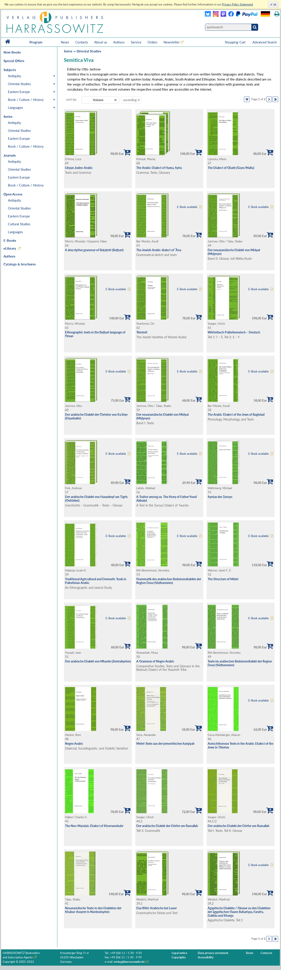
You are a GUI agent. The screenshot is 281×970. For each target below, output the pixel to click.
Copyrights (179, 957)
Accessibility (206, 957)
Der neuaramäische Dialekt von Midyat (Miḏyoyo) (234, 252)
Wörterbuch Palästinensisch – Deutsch (234, 332)
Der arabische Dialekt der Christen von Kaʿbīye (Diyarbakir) (96, 416)
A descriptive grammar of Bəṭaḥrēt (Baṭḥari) (94, 250)
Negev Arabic (74, 743)
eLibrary (10, 248)
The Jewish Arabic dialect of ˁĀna (158, 250)
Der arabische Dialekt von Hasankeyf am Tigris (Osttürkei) (96, 498)
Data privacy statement (213, 953)
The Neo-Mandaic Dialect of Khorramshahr (94, 826)
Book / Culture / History (26, 100)
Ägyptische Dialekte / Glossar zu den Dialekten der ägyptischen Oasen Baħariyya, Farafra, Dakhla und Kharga (239, 911)
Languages (15, 107)
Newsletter (172, 42)
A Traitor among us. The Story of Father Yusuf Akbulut (166, 498)
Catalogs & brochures (20, 264)
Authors (119, 42)
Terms (250, 953)
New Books (12, 52)
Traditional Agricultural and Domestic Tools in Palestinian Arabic (95, 581)
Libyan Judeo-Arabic (79, 168)
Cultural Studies (19, 224)
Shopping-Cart (235, 42)
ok (274, 4)
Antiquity (14, 76)
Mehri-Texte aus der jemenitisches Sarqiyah (165, 743)
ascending (131, 100)
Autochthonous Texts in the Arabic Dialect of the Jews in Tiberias (240, 745)
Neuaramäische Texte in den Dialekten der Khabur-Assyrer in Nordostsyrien (93, 910)
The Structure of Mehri (223, 579)
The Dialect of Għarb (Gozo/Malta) (231, 168)
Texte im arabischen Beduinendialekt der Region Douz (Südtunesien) (240, 663)
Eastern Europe (19, 92)
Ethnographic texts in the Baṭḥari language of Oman (95, 334)
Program (35, 42)
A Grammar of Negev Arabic (155, 661)
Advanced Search (264, 42)
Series (68, 51)
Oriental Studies (19, 84)
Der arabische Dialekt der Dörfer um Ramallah (167, 826)
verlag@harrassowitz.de (129, 961)
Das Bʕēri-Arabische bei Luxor (156, 908)
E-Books (10, 240)
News (65, 42)
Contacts (81, 42)
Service (136, 42)
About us (100, 42)
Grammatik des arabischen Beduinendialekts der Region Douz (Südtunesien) (168, 581)
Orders (152, 42)
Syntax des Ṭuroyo (220, 497)
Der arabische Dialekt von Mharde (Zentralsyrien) (98, 661)
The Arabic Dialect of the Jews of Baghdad (236, 414)
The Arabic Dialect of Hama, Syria (159, 168)
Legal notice (179, 953)
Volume (98, 100)
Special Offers (14, 61)
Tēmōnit (141, 332)
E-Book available (187, 207)
